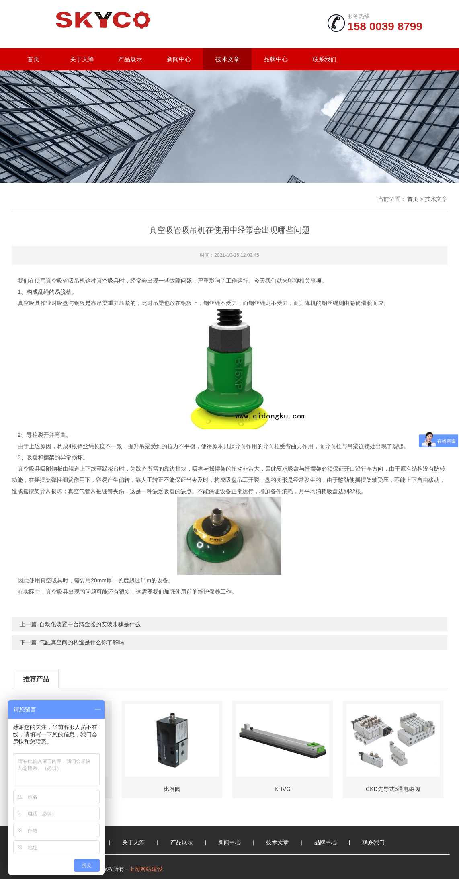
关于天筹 (82, 59)
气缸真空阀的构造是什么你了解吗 (81, 642)
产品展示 (130, 59)
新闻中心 (179, 59)
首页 (33, 59)
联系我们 (324, 59)
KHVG (283, 789)
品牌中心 (276, 59)
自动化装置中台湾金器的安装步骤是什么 (90, 624)
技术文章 (227, 59)
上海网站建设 (146, 869)
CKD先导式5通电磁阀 (393, 789)
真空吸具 (107, 280)
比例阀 (172, 789)
